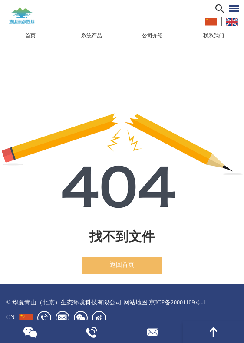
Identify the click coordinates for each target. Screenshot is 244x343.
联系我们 (213, 36)
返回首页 (122, 264)
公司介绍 (152, 36)
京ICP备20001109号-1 (177, 302)
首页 (30, 36)
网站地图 (135, 302)
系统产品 (91, 36)
